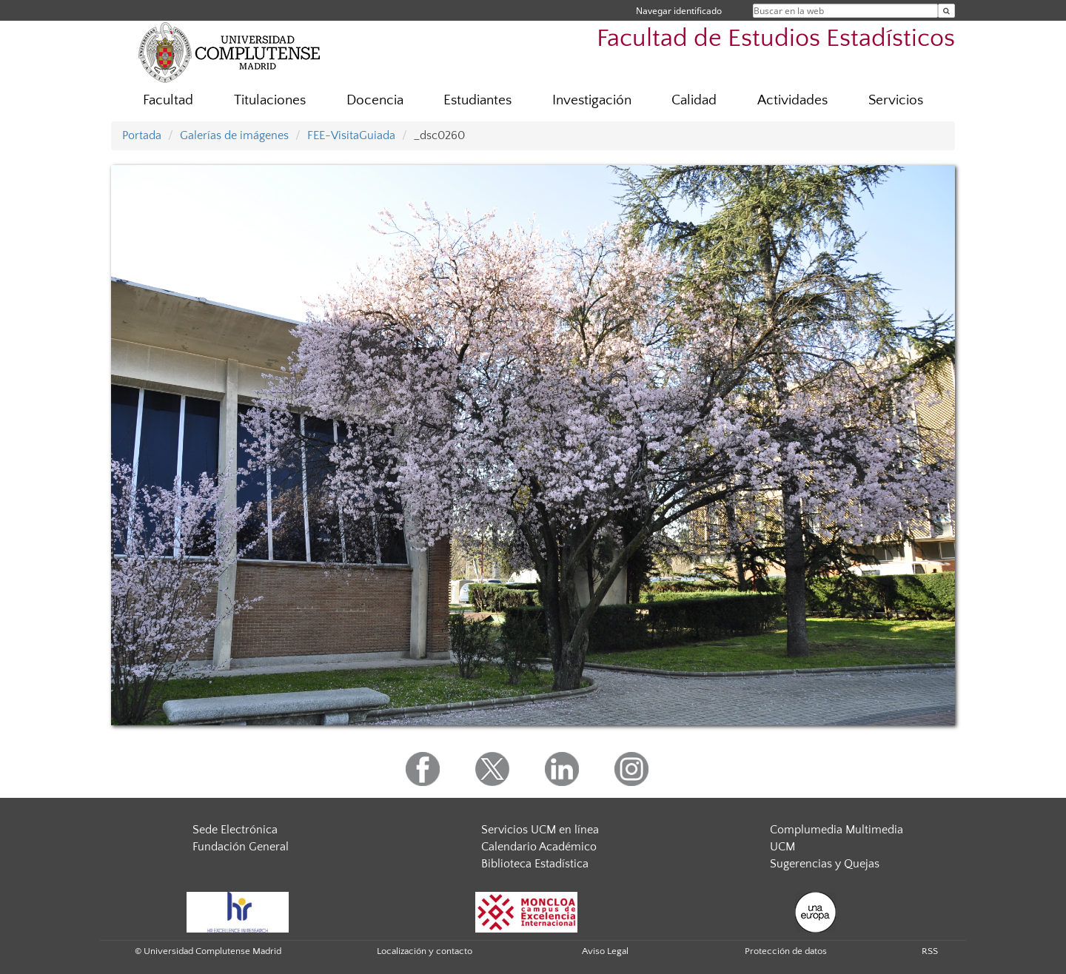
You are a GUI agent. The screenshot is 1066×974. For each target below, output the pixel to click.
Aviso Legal (605, 951)
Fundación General (240, 846)
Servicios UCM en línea (540, 829)
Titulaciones (270, 100)
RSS (930, 951)
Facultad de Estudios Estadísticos (776, 39)
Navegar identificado (679, 10)
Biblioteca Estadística (535, 863)
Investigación (591, 100)
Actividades (792, 100)
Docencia (374, 100)
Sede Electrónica (235, 829)
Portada (141, 135)
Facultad (168, 100)
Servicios (895, 100)
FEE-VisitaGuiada (351, 135)
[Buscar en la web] (946, 11)
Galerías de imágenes (234, 135)
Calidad (694, 100)
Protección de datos (786, 951)
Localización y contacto (424, 951)
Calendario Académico (539, 846)
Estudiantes (477, 100)
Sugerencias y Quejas (824, 863)
